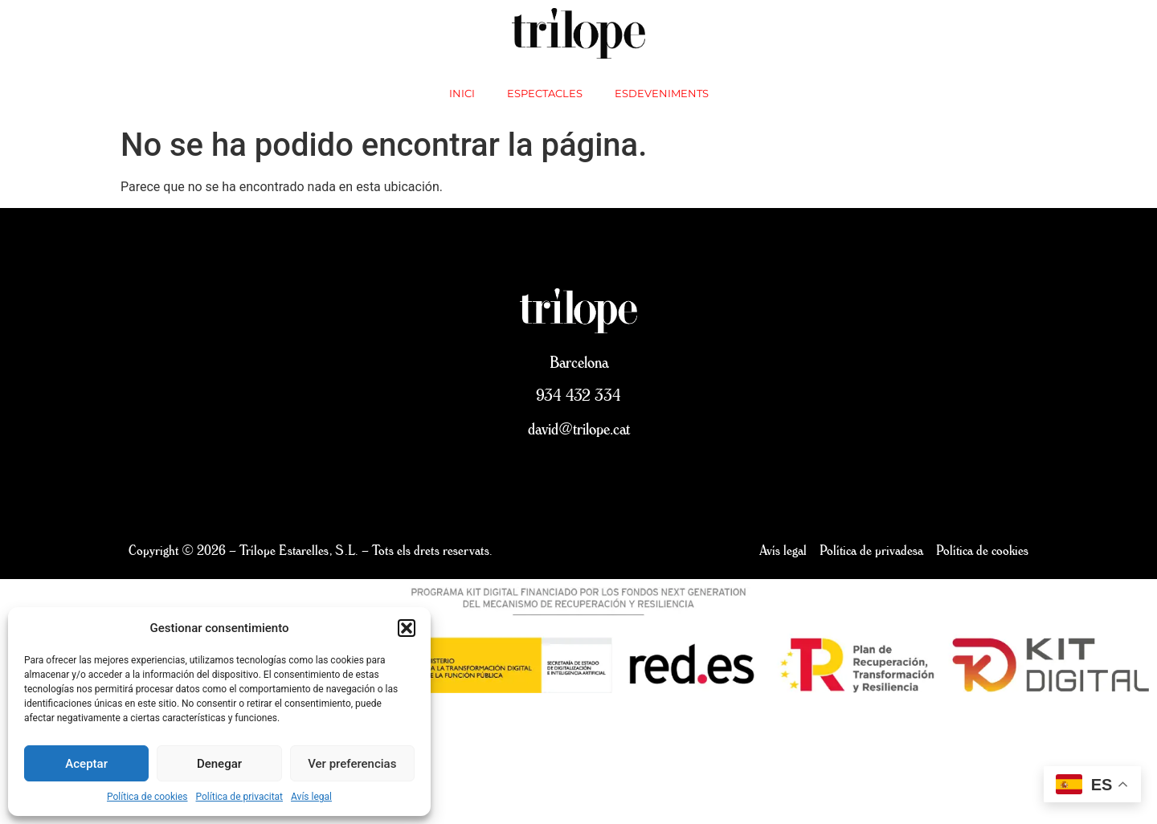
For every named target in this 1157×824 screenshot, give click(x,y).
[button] (407, 628)
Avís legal (311, 796)
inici (462, 93)
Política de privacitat (240, 796)
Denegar (219, 764)
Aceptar (86, 764)
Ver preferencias (352, 764)
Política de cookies (147, 796)
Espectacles (545, 93)
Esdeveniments (662, 93)
